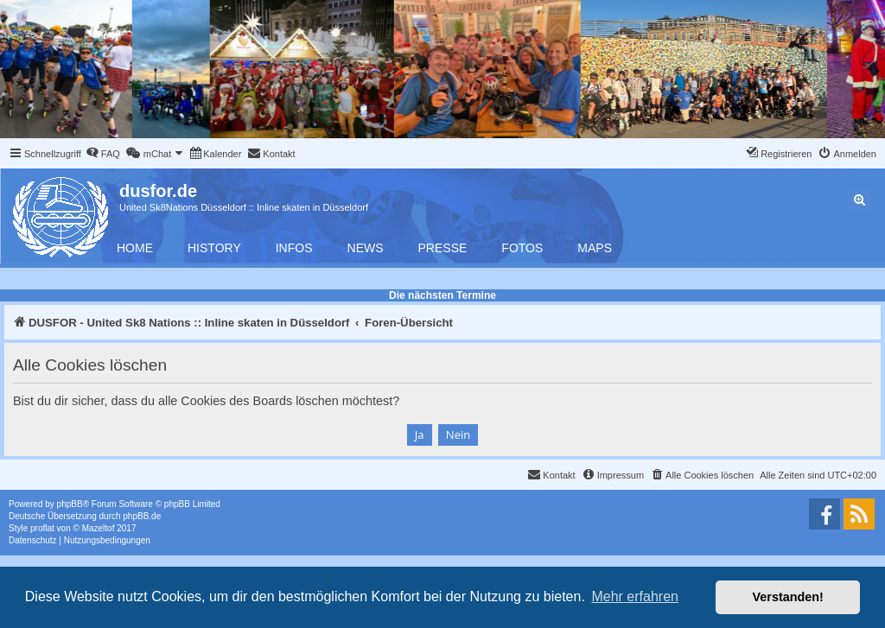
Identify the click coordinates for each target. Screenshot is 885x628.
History (214, 248)
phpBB (70, 504)
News (365, 248)
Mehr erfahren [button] (634, 596)
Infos (294, 248)
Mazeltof (98, 528)
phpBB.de (142, 516)
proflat (42, 528)
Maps (594, 248)
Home (135, 248)
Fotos (522, 248)
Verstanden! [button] (788, 597)
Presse (443, 248)
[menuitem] (103, 153)
